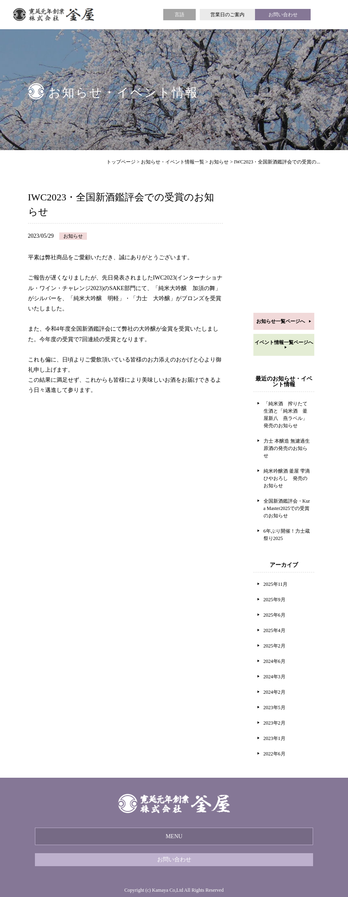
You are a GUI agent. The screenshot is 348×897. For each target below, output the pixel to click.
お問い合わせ (283, 14)
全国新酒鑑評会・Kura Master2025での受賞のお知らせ (287, 508)
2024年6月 (274, 661)
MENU (174, 836)
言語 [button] (179, 14)
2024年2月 (274, 692)
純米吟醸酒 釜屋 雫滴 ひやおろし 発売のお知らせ (287, 478)
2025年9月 (274, 599)
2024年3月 (274, 677)
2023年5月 (274, 707)
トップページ (121, 162)
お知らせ (219, 162)
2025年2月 (274, 646)
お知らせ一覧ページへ (280, 321)
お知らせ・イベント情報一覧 (172, 162)
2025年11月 (276, 584)
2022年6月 (274, 754)
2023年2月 (274, 723)
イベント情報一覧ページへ (284, 342)
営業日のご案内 (227, 14)
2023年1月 (274, 738)
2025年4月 (274, 630)
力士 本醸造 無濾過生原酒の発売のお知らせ (287, 448)
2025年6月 (274, 615)
